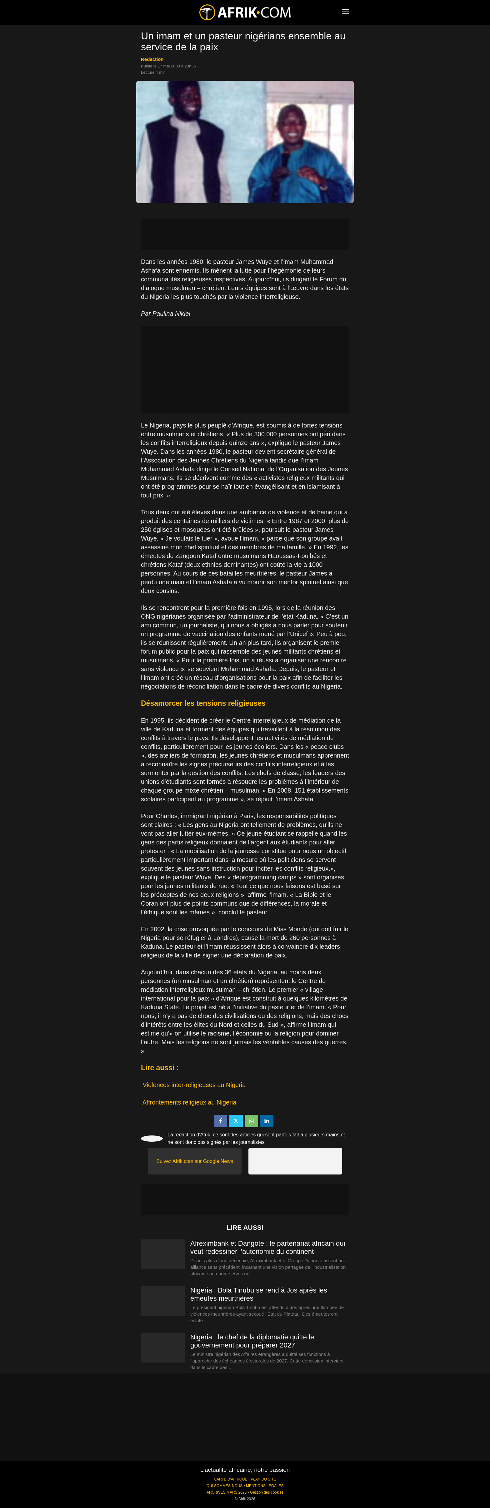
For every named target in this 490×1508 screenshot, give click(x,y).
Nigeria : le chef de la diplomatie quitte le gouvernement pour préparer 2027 (252, 1341)
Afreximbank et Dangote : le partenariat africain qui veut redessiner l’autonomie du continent (267, 1247)
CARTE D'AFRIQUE (230, 1479)
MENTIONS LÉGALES (264, 1486)
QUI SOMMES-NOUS (225, 1486)
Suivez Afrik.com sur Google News (194, 1161)
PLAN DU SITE (263, 1479)
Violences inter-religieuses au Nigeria (194, 1084)
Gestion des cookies (266, 1492)
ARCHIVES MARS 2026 (227, 1492)
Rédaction (152, 59)
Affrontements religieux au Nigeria (189, 1102)
